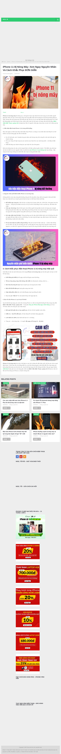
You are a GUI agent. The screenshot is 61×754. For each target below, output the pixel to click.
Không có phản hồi (13, 404)
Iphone (8, 61)
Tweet (4, 112)
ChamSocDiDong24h (7, 73)
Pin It (22, 112)
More (6, 408)
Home (4, 61)
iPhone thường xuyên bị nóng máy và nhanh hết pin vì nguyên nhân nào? (44, 433)
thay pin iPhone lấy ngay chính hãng (39, 304)
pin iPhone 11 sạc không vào (38, 150)
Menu (4, 19)
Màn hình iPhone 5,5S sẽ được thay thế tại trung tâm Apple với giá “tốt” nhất (14, 433)
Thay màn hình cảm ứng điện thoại (34, 747)
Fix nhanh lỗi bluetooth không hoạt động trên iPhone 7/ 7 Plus (45, 401)
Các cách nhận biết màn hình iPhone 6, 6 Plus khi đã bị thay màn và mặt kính (15, 401)
